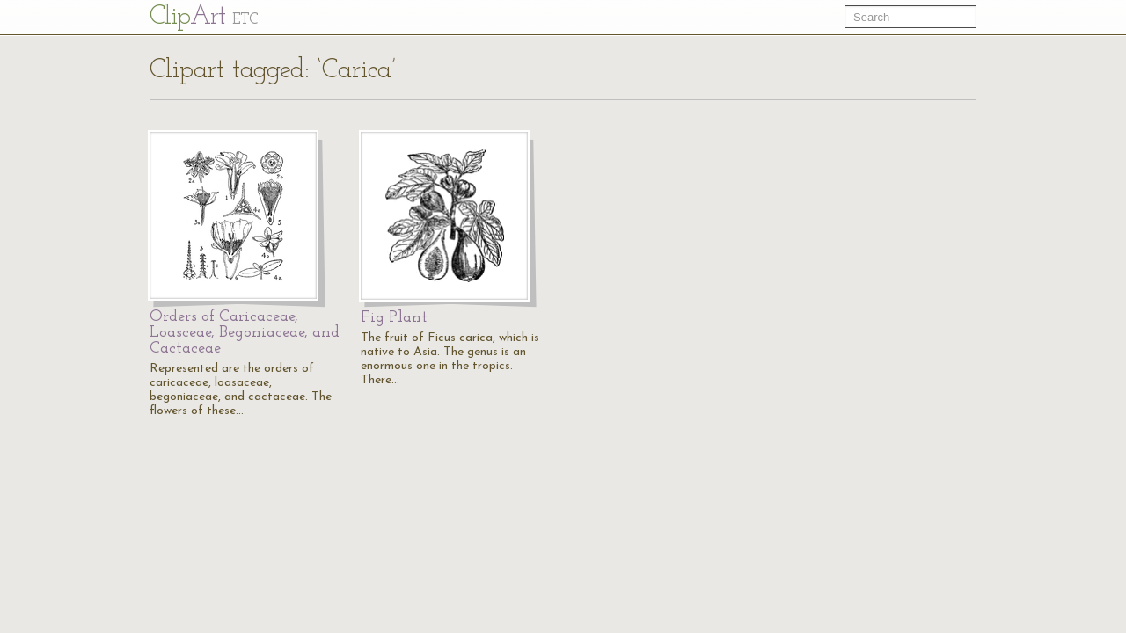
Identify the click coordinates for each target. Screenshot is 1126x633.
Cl (204, 17)
